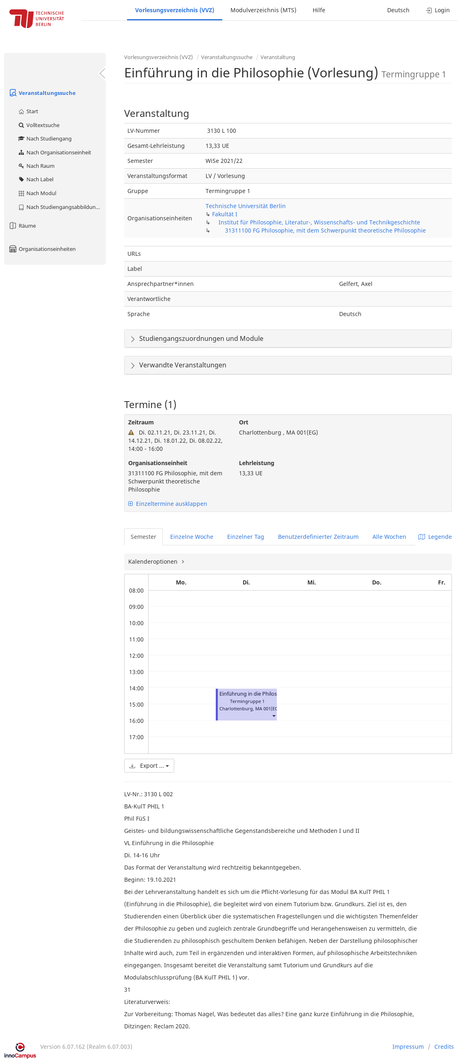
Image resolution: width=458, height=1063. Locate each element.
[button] (274, 715)
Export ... (149, 765)
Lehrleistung (256, 463)
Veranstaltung (278, 57)
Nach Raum (36, 165)
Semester (143, 536)
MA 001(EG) (267, 708)
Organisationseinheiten (42, 249)
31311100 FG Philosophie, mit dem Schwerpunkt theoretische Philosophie (325, 230)
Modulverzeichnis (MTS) (263, 10)
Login (438, 10)
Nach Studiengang (45, 138)
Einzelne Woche (191, 536)
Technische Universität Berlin (246, 206)
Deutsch (398, 10)
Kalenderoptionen (153, 561)
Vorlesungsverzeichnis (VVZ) (174, 10)
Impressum (408, 1046)
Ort (243, 422)
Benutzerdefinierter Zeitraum (318, 536)
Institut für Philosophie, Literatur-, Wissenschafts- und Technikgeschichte (319, 222)
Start (28, 111)
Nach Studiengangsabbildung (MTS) (62, 207)
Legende (435, 536)
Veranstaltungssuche (42, 93)
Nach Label (35, 179)
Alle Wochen (389, 536)
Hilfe (319, 10)
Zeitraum (141, 422)
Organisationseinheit (157, 463)
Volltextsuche (38, 125)
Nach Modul (37, 193)
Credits (444, 1046)
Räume (22, 225)
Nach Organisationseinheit (54, 152)
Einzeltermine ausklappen (167, 503)
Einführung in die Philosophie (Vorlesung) (270, 693)
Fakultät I (224, 214)
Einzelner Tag (245, 536)
